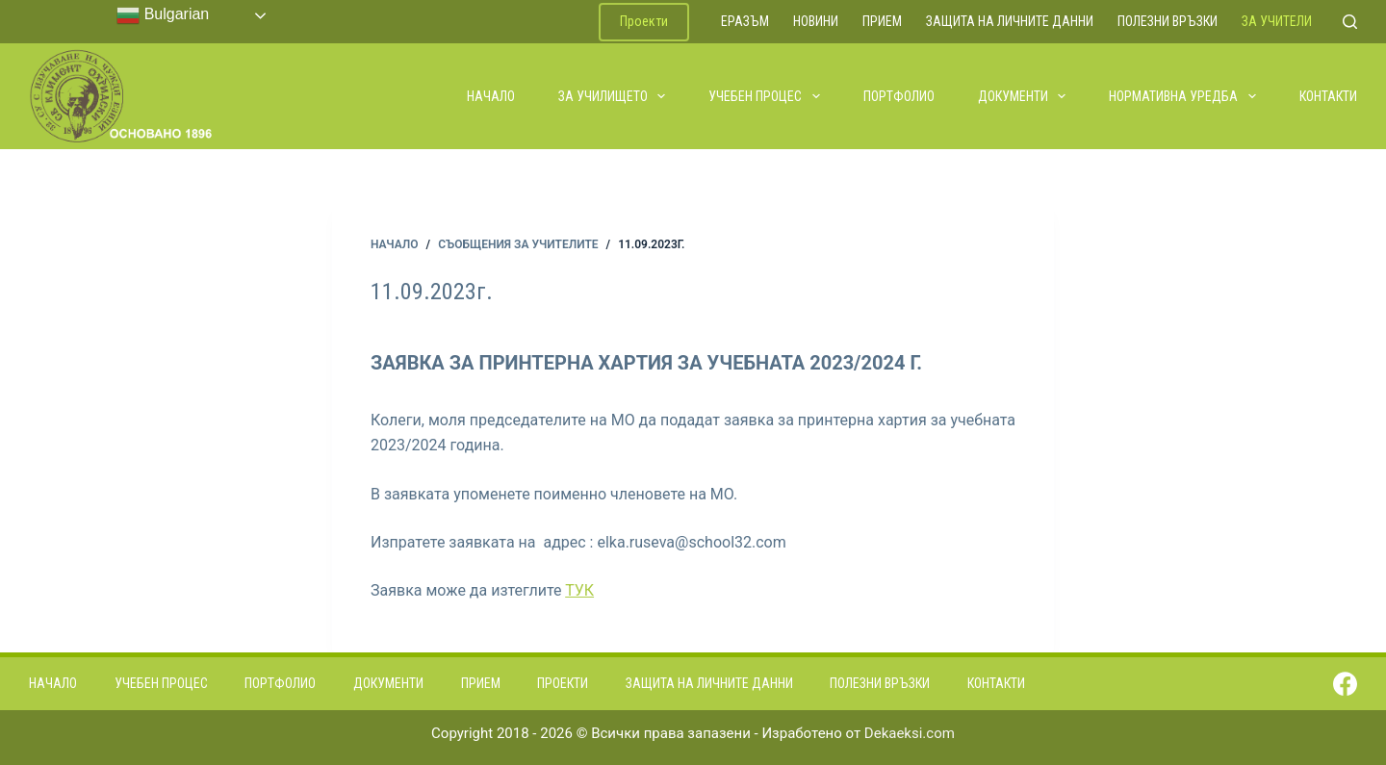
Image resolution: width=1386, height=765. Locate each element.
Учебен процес (765, 96)
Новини (815, 21)
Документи (1023, 96)
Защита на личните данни (1009, 21)
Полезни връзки (1167, 21)
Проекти (644, 21)
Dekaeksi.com (909, 733)
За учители (1277, 21)
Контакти (1328, 96)
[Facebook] (1345, 684)
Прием (882, 21)
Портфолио (899, 96)
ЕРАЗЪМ (745, 21)
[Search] (1350, 21)
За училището (613, 96)
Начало (491, 96)
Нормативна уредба (1183, 96)
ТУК (579, 590)
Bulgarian (162, 15)
